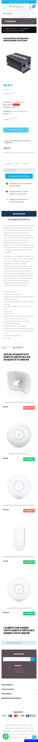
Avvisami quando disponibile (19, 176)
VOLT (9, 114)
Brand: (5, 114)
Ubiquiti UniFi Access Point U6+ (19, 454)
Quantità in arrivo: (9, 107)
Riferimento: (7, 102)
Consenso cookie (31, 741)
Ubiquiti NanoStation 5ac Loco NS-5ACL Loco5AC (19, 557)
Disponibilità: (7, 105)
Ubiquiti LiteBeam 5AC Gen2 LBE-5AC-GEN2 (19, 402)
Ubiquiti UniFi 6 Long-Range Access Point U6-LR (19, 505)
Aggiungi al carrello (16, 130)
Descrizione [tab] (19, 213)
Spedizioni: (7, 111)
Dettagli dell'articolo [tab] (19, 219)
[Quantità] (14, 119)
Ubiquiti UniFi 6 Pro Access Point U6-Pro (19, 608)
